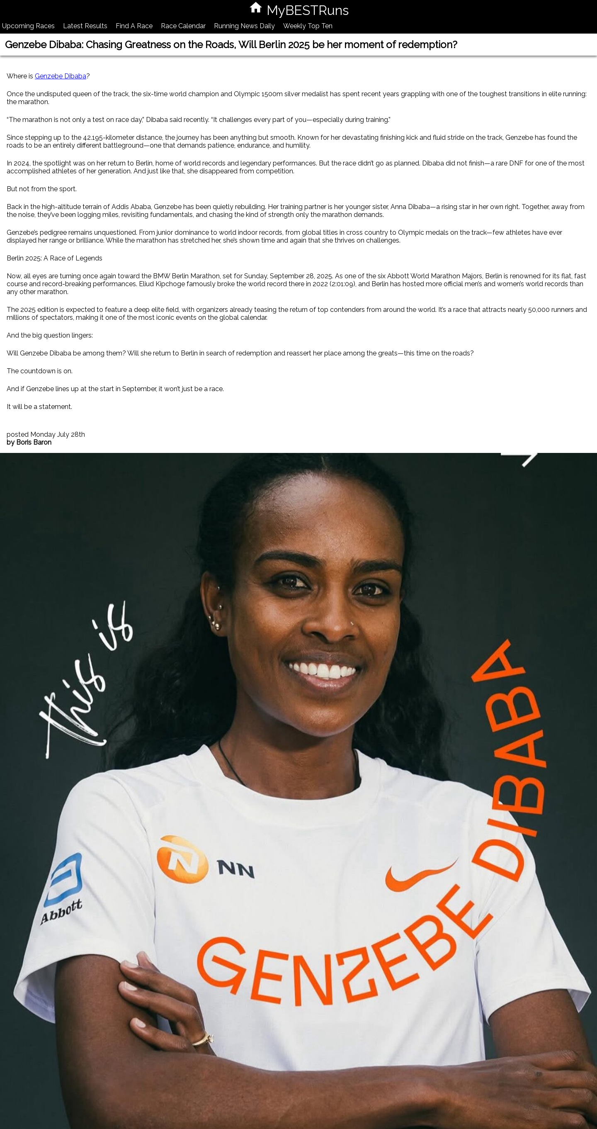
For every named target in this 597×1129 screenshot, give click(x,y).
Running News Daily (244, 26)
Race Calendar (183, 26)
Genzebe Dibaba (60, 76)
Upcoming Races (28, 26)
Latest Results (85, 26)
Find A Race (134, 26)
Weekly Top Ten (307, 26)
